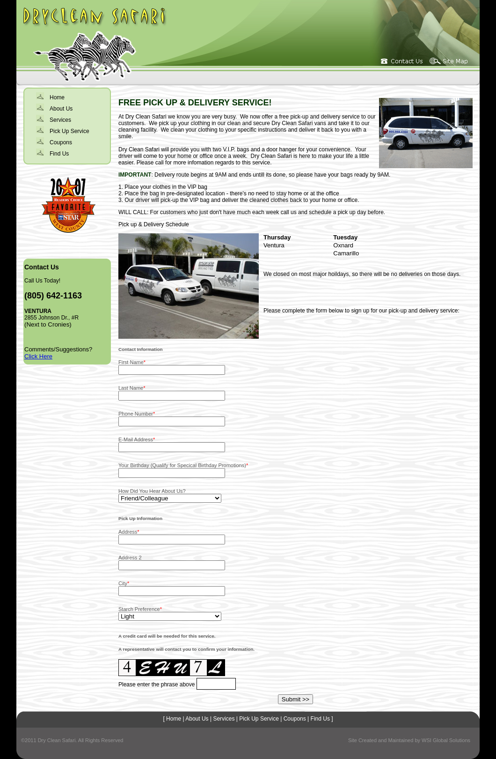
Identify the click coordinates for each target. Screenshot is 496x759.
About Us (61, 108)
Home (57, 97)
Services (60, 120)
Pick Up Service (69, 131)
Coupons (61, 142)
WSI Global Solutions (446, 740)
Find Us (59, 153)
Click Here (38, 356)
